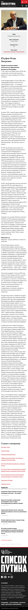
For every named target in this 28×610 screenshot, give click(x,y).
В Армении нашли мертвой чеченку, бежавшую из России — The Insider (11, 492)
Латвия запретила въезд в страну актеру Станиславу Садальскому (12, 520)
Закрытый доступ (5, 484)
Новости (4, 488)
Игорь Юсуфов (5, 451)
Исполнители (7, 51)
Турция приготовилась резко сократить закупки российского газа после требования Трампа (14, 511)
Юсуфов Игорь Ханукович (8, 454)
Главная (2, 544)
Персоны (7, 544)
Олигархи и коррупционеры (17, 51)
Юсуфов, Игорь (5, 447)
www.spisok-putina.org (6, 574)
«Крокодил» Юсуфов (7, 480)
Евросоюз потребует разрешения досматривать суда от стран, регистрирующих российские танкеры (12, 501)
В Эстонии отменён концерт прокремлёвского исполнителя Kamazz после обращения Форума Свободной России (12, 531)
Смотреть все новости (6, 540)
